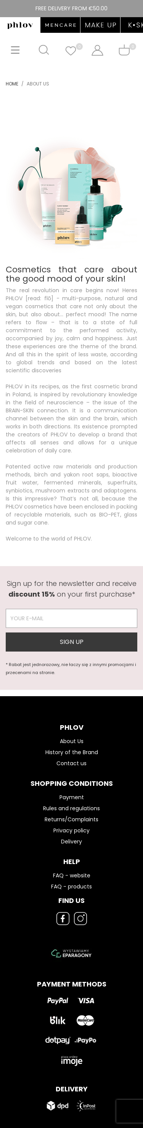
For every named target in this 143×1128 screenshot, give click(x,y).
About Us (72, 741)
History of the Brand (71, 752)
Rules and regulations (71, 808)
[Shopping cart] (124, 49)
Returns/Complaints (71, 819)
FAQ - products (71, 886)
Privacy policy (71, 830)
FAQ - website (71, 875)
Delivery (71, 841)
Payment (71, 797)
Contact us (71, 763)
